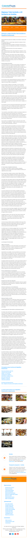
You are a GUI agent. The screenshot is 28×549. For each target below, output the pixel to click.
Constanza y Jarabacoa (5, 379)
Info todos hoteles (9, 503)
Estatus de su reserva (9, 487)
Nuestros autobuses (9, 514)
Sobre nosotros (8, 520)
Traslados (17, 27)
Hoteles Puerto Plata (9, 507)
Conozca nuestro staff (9, 521)
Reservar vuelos (8, 495)
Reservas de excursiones (10, 493)
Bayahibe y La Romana (5, 378)
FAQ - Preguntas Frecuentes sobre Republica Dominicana (12, 383)
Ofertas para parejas (9, 490)
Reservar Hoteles (8, 488)
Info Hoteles (23, 27)
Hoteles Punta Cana (9, 505)
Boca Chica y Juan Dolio (5, 377)
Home (25, 29)
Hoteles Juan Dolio (9, 510)
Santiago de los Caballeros (6, 374)
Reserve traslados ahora (21, 472)
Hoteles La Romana (9, 506)
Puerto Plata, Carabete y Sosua (7, 375)
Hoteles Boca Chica (9, 512)
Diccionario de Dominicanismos (7, 382)
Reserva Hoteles (6, 27)
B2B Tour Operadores (9, 498)
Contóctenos (8, 522)
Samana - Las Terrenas (5, 373)
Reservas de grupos (9, 491)
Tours (12, 27)
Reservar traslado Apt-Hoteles (11, 494)
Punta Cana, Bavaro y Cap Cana (7, 370)
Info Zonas (4, 29)
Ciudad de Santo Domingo (6, 372)
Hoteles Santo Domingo (10, 509)
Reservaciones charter (9, 497)
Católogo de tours (9, 513)
